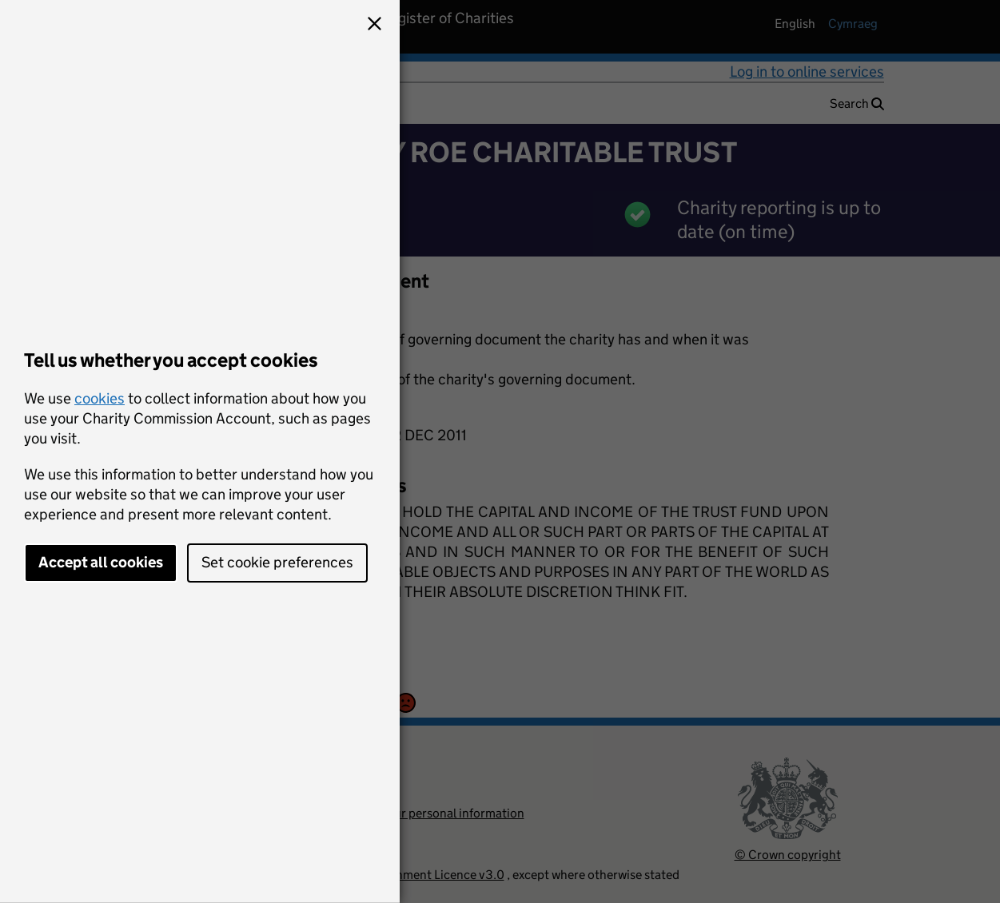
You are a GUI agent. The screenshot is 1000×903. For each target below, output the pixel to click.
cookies (99, 398)
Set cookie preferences (277, 562)
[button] (374, 25)
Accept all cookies (100, 562)
